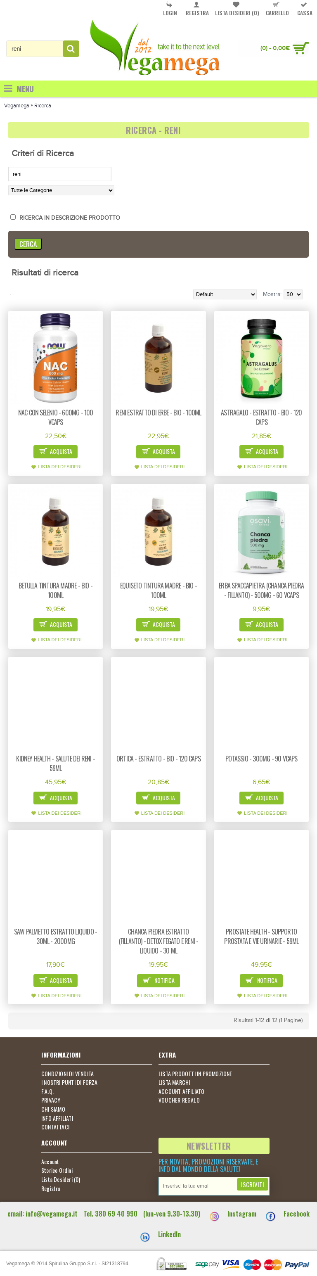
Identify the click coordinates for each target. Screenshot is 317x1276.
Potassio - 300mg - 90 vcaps (261, 759)
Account (50, 1161)
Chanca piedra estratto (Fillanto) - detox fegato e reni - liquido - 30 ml (159, 941)
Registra (51, 1188)
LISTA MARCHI (174, 1082)
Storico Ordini (57, 1170)
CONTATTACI (55, 1127)
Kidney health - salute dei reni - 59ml (55, 763)
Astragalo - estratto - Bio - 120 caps (261, 417)
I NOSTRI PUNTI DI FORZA (69, 1082)
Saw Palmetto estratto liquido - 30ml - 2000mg (55, 936)
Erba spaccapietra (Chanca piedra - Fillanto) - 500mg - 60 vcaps (261, 590)
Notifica (158, 981)
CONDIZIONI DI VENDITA (67, 1074)
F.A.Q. (47, 1091)
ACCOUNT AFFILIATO (181, 1091)
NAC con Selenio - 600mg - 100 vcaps (55, 417)
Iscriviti (252, 1184)
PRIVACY (50, 1100)
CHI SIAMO (53, 1109)
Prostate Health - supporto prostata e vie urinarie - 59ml (261, 936)
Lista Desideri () (60, 1179)
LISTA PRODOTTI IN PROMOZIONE (195, 1074)
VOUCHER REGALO (179, 1100)
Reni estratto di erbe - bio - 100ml (158, 412)
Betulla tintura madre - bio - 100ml (55, 590)
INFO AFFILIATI (57, 1118)
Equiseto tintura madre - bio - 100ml (158, 590)
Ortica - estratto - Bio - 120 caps (158, 759)
